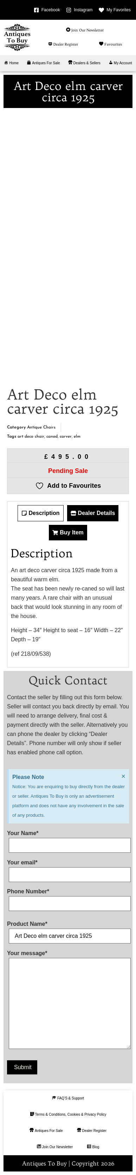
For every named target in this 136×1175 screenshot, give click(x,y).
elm (77, 436)
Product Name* (68, 930)
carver (66, 436)
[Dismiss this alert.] (123, 776)
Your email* (68, 868)
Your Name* (68, 839)
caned (52, 436)
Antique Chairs (41, 427)
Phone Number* (68, 897)
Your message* (68, 1001)
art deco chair (31, 436)
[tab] (41, 513)
